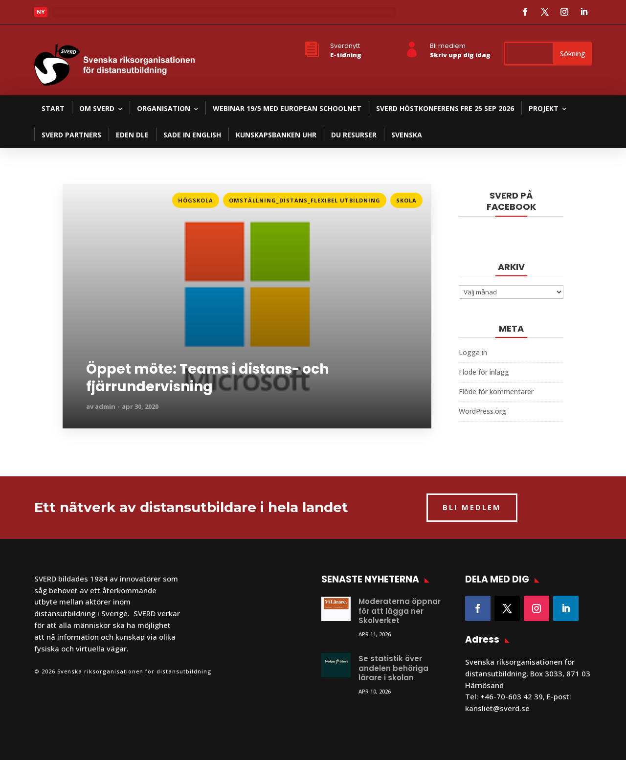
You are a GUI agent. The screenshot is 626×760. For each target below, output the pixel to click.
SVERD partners (71, 134)
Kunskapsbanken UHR (276, 134)
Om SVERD (96, 108)
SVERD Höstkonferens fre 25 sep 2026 (445, 108)
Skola (406, 200)
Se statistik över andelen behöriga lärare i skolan (393, 668)
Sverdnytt (345, 45)
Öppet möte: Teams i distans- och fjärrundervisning (207, 378)
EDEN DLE (132, 134)
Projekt (544, 108)
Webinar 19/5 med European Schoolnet (287, 108)
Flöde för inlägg (484, 372)
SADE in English (192, 134)
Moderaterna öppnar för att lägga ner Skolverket (399, 611)
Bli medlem (448, 45)
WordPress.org (482, 411)
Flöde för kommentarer (496, 391)
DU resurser (354, 134)
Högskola (195, 200)
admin (105, 406)
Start (53, 108)
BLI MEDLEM (472, 507)
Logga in (473, 352)
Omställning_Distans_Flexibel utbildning (304, 200)
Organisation (163, 108)
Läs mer (73, 14)
